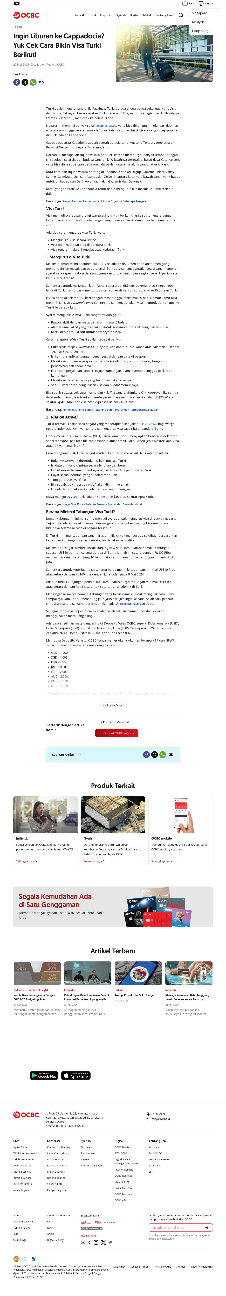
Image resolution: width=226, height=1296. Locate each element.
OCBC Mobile (122, 1147)
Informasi (154, 1147)
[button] (207, 1227)
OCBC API (120, 1200)
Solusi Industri (55, 1184)
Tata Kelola (155, 1165)
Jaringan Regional (56, 1190)
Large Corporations (58, 1153)
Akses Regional (21, 1190)
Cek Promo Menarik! (114, 722)
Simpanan (86, 1147)
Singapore (199, 13)
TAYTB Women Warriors (26, 1153)
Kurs (15, 1233)
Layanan (85, 1159)
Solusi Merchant (124, 1188)
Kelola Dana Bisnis (23, 1159)
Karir (49, 1227)
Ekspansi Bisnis (55, 1159)
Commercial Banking (58, 1147)
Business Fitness (22, 1184)
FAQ (49, 1221)
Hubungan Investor (159, 1159)
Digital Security (55, 1240)
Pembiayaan (88, 1153)
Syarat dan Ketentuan (59, 1215)
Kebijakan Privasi (139, 1266)
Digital (134, 15)
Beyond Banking (22, 1177)
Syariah (121, 15)
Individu (80, 15)
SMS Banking (122, 1181)
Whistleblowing (162, 1266)
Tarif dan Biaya (21, 1227)
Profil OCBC (155, 1153)
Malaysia (198, 22)
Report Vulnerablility (202, 1266)
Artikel (146, 15)
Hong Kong (200, 31)
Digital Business (22, 1171)
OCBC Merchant (124, 1194)
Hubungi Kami (88, 1235)
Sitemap (181, 1266)
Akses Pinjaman (22, 1165)
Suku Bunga (19, 1240)
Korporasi (106, 15)
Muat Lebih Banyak (113, 705)
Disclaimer (119, 1266)
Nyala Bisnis (20, 1147)
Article (50, 1233)
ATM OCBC (121, 1153)
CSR (151, 1171)
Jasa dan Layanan (23, 1221)
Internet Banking (124, 1169)
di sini (40, 1277)
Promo (17, 1215)
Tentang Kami (164, 15)
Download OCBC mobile (116, 733)
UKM (93, 15)
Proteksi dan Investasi (93, 1165)
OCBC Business (123, 1175)
